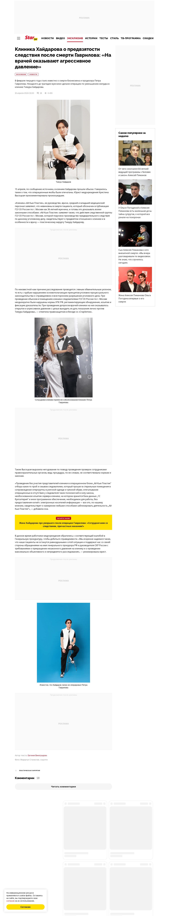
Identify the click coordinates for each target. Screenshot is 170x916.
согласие (10, 901)
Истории (91, 38)
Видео (60, 38)
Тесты (103, 38)
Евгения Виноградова (37, 755)
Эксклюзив (75, 38)
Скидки (148, 38)
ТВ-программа (131, 38)
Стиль (114, 38)
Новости (47, 38)
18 (39, 93)
